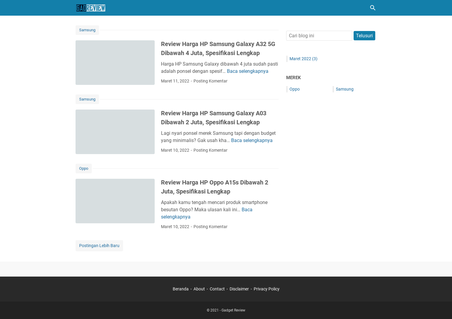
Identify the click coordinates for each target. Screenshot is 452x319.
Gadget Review (233, 310)
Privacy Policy (267, 288)
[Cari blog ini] (372, 7)
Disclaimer (239, 288)
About (199, 288)
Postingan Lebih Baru (99, 245)
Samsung (87, 30)
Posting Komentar (210, 81)
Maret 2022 (303, 58)
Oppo (83, 168)
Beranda (181, 288)
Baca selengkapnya (247, 71)
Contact (217, 288)
